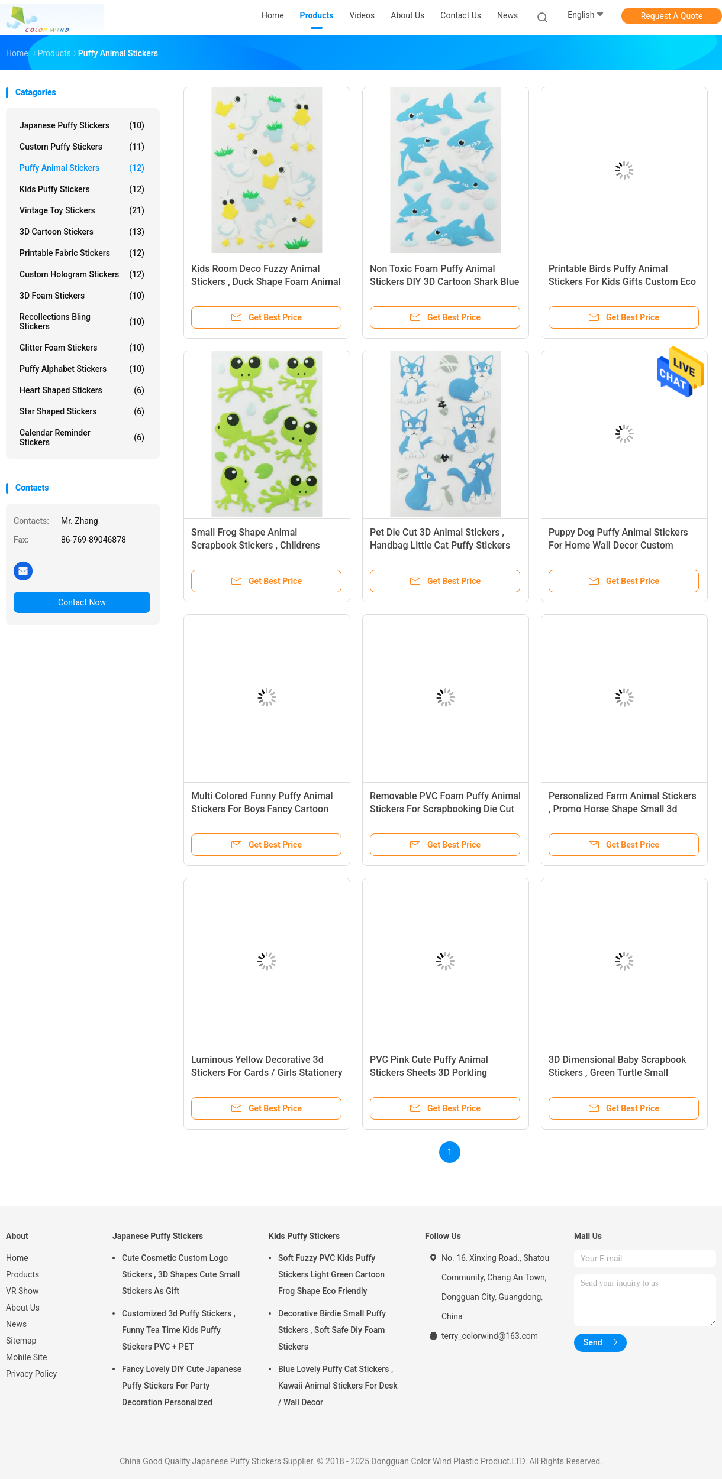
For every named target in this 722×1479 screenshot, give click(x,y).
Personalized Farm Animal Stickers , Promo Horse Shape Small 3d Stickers (623, 809)
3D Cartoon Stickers (82, 232)
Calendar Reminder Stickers (82, 437)
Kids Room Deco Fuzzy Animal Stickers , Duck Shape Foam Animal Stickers (266, 281)
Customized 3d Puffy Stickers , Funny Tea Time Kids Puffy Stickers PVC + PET (179, 1330)
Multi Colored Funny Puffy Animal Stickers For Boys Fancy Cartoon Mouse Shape (262, 809)
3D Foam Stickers (82, 295)
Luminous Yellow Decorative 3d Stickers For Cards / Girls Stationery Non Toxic (267, 1072)
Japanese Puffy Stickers (82, 125)
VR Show (22, 1291)
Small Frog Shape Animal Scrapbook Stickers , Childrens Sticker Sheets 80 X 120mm (255, 545)
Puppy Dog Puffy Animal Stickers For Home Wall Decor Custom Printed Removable (618, 545)
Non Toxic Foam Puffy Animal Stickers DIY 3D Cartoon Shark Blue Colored (444, 281)
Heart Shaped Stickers (82, 390)
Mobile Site (26, 1357)
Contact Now (82, 602)
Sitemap (21, 1340)
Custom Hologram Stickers (82, 274)
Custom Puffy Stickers (82, 147)
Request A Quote (671, 16)
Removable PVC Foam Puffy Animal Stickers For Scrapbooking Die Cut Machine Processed (445, 809)
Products (22, 1274)
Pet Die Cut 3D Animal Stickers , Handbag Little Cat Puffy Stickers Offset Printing (440, 545)
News (16, 1324)
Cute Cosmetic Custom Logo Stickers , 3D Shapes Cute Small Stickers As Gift (181, 1274)
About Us (23, 1307)
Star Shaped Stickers (82, 411)
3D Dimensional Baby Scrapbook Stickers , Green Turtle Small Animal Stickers (617, 1072)
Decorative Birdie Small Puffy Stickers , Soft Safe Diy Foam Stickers (332, 1330)
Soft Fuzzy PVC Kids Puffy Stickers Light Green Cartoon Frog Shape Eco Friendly (331, 1274)
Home (17, 1258)
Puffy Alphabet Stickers (82, 369)
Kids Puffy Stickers (82, 189)
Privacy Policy (31, 1374)
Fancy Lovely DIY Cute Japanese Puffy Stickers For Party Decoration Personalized (181, 1385)
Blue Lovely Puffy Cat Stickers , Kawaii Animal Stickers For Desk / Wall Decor (338, 1385)
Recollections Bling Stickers (82, 321)
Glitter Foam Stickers (82, 347)
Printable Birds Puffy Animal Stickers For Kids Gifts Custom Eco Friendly (622, 281)
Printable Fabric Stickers (82, 253)
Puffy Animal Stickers (82, 168)
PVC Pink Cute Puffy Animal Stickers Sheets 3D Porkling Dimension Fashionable (429, 1072)
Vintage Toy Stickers (82, 210)
